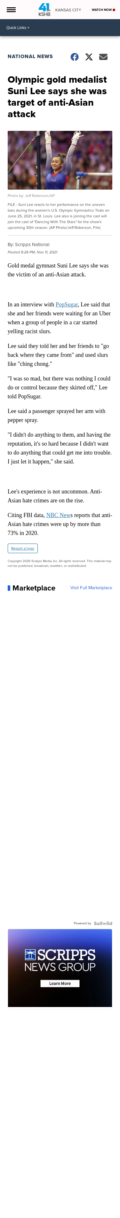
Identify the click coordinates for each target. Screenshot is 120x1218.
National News (30, 56)
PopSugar (67, 304)
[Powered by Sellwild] (103, 923)
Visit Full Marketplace (91, 588)
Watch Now (103, 9)
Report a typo (22, 548)
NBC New (58, 515)
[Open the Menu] (11, 10)
